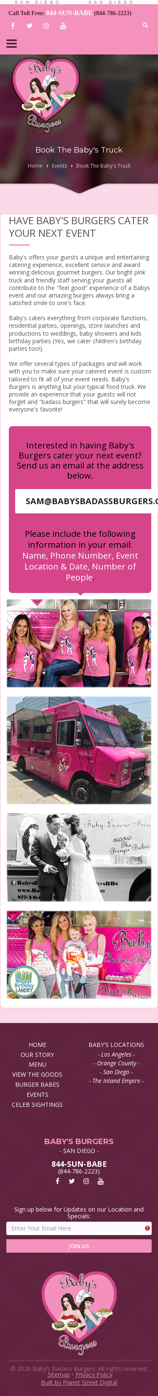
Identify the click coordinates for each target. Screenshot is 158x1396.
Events (59, 165)
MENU (37, 1064)
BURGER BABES (37, 1084)
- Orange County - (116, 1063)
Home (35, 165)
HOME (37, 1045)
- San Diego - (116, 1072)
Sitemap (59, 1374)
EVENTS (37, 1094)
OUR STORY (37, 1055)
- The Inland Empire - (116, 1081)
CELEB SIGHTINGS (37, 1105)
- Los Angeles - (116, 1054)
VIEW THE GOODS (37, 1074)
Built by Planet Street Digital (79, 1382)
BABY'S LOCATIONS (116, 1045)
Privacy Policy (93, 1374)
